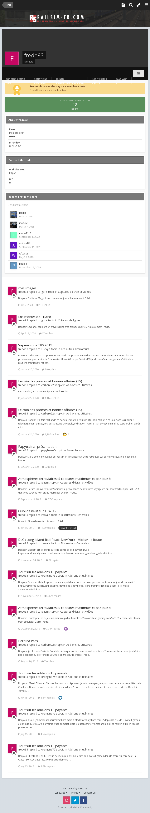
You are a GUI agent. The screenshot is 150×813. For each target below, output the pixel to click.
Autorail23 (25, 243)
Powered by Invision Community (75, 807)
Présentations (75, 450)
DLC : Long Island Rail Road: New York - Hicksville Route (60, 539)
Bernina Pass (28, 641)
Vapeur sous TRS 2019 (35, 345)
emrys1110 (25, 233)
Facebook (83, 800)
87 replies (52, 560)
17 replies (46, 333)
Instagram (66, 800)
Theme (75, 792)
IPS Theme (68, 788)
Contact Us (89, 792)
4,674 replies (52, 596)
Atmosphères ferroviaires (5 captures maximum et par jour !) (64, 478)
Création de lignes (69, 320)
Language (61, 792)
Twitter (75, 800)
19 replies (49, 369)
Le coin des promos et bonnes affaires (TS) (50, 381)
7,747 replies (53, 499)
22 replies (49, 467)
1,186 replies (50, 398)
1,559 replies (46, 527)
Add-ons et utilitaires (79, 385)
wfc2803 (23, 253)
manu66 (23, 223)
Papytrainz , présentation (37, 446)
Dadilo (23, 212)
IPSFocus (82, 788)
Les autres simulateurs (75, 349)
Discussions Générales (75, 515)
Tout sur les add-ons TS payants (42, 572)
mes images (27, 288)
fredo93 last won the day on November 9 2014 (57, 86)
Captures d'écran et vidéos (74, 292)
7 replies (47, 661)
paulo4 (23, 263)
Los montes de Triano (34, 316)
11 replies (43, 305)
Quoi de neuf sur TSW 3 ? (37, 511)
